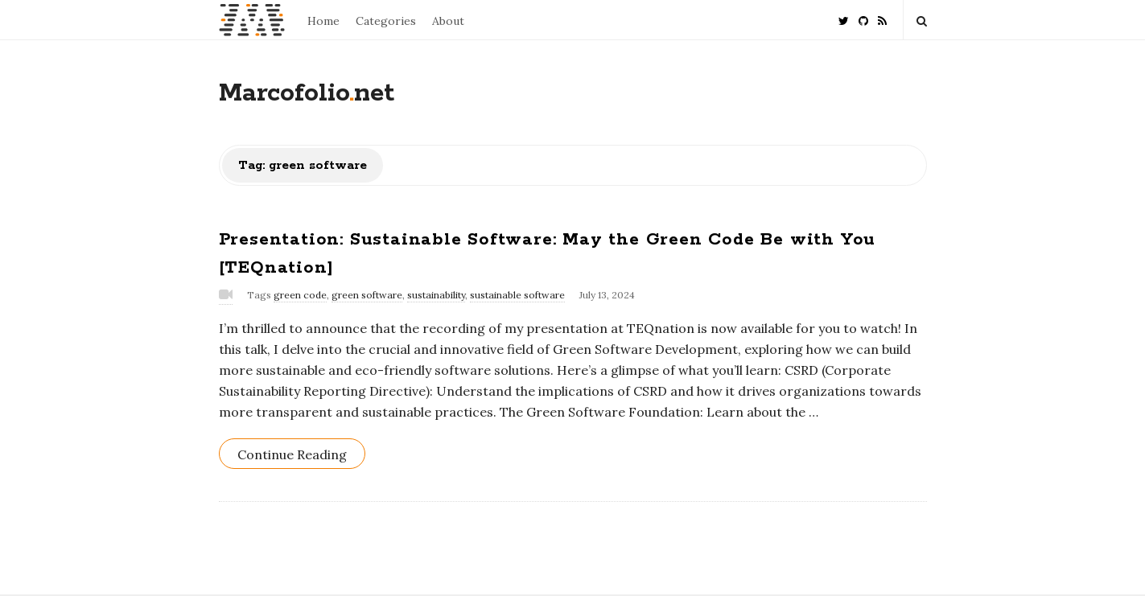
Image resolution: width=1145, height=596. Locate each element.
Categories (386, 21)
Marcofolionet (306, 93)
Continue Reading (292, 454)
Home (323, 21)
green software (367, 295)
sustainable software (517, 295)
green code (300, 295)
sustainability (436, 295)
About (448, 21)
